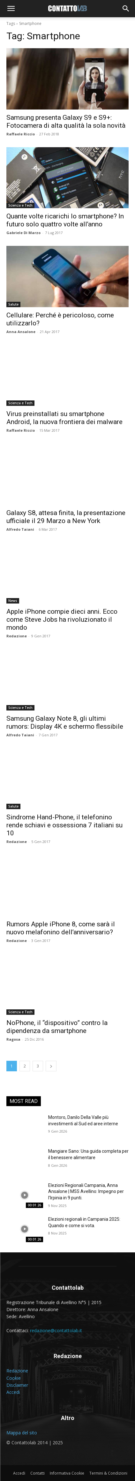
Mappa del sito (21, 1433)
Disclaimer (17, 1385)
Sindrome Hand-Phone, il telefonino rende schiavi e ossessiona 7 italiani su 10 (64, 825)
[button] (11, 8)
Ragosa (13, 1039)
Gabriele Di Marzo (23, 232)
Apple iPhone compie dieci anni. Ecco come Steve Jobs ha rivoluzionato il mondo (61, 619)
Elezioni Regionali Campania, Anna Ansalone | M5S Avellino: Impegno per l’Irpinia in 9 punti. (86, 1191)
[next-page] (51, 1066)
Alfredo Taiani (20, 529)
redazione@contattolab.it (56, 1330)
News (12, 600)
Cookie (13, 1378)
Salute (13, 304)
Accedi (13, 1392)
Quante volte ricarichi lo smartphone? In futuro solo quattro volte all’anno (65, 220)
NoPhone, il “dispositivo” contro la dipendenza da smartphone (57, 1027)
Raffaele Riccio (20, 134)
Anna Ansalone (20, 331)
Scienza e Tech (20, 205)
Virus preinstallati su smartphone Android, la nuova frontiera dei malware (64, 418)
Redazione (16, 636)
